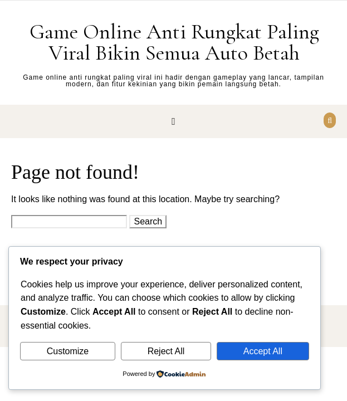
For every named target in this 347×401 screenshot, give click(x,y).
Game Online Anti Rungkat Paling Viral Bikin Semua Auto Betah (174, 42)
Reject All (166, 351)
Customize (68, 351)
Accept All (262, 351)
